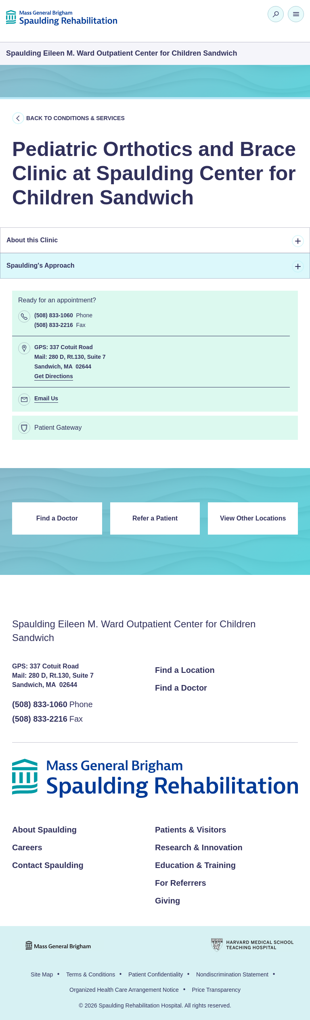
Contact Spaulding (48, 865)
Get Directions (53, 376)
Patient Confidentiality (155, 974)
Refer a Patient (155, 518)
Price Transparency (216, 990)
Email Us (46, 398)
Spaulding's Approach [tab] (155, 266)
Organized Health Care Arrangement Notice (124, 990)
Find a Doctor (57, 518)
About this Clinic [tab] (155, 241)
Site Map (42, 974)
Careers (27, 847)
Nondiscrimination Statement (232, 974)
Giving (167, 900)
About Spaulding (44, 829)
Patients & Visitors (190, 829)
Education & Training (195, 865)
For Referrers (180, 882)
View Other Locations (253, 518)
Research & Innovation (199, 847)
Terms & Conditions (90, 974)
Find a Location (185, 670)
